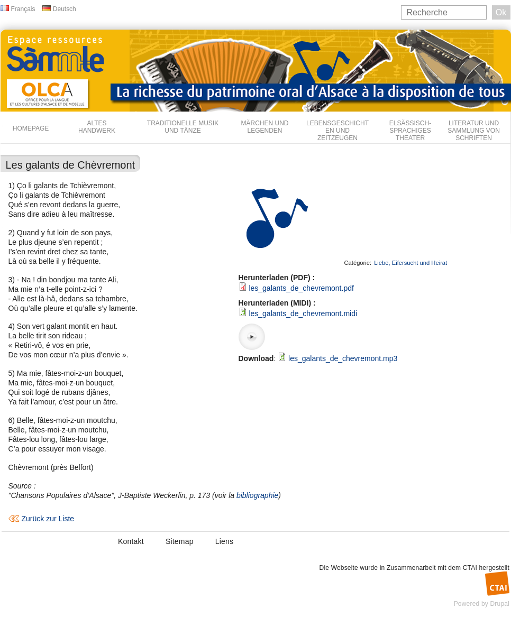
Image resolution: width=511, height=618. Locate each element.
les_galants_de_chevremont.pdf (301, 288)
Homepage (31, 128)
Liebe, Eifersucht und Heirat (410, 263)
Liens (224, 541)
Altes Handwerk (96, 126)
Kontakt (131, 541)
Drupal (499, 603)
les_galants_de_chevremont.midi (303, 313)
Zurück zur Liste (48, 518)
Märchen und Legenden (265, 126)
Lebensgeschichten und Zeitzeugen (337, 130)
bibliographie (257, 495)
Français (23, 9)
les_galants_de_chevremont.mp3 (342, 358)
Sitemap (180, 541)
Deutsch (64, 9)
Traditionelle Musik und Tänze (182, 126)
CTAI (470, 567)
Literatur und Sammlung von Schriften (474, 130)
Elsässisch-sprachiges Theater (410, 130)
